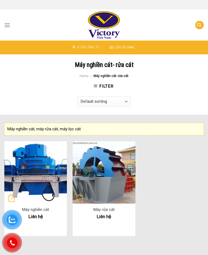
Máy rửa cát (104, 209)
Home (84, 76)
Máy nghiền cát (35, 209)
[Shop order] (104, 102)
